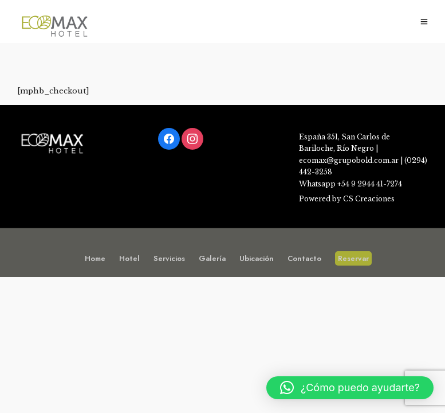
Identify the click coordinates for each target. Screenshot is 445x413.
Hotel (129, 258)
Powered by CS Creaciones (347, 198)
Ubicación (256, 258)
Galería (212, 258)
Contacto (304, 258)
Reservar (353, 258)
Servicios (169, 258)
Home (95, 258)
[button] (350, 387)
